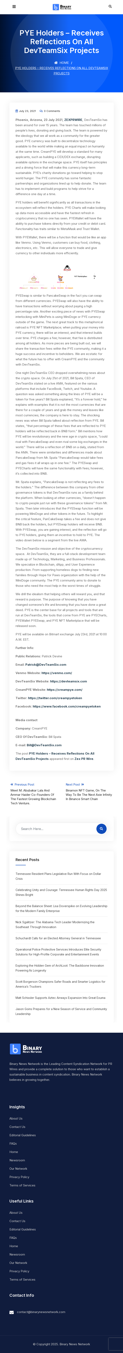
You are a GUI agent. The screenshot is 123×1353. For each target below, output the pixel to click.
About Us (16, 1118)
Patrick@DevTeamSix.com (45, 665)
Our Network (18, 1169)
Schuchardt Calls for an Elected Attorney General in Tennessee (58, 938)
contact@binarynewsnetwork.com (41, 1312)
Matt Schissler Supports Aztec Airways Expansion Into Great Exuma (60, 997)
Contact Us (17, 1127)
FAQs (13, 1143)
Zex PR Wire (83, 759)
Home (61, 63)
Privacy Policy (19, 1177)
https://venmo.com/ (57, 673)
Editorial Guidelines (22, 1135)
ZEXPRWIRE (73, 120)
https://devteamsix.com (68, 681)
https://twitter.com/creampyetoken (55, 698)
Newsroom (17, 1160)
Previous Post (34, 794)
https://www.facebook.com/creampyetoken (67, 706)
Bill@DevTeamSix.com (44, 745)
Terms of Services (22, 1185)
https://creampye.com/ (64, 690)
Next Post (89, 792)
